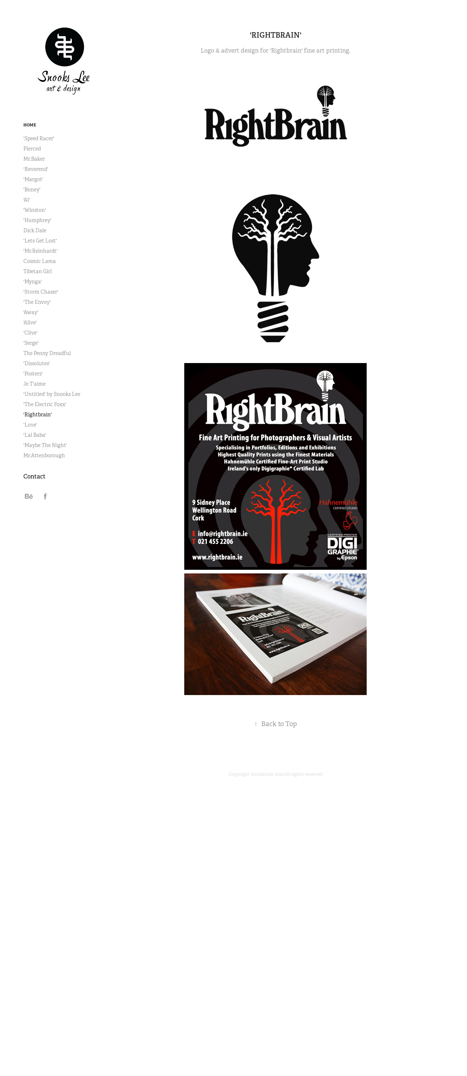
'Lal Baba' (34, 435)
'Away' (30, 312)
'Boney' (31, 189)
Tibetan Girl (37, 271)
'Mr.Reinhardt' (40, 251)
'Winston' (34, 210)
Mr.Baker (34, 159)
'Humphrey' (37, 220)
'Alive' (30, 322)
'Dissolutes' (36, 363)
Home (29, 124)
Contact (34, 476)
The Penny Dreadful (47, 353)
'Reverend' (35, 169)
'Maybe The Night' (45, 445)
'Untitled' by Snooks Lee (51, 394)
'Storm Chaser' (40, 292)
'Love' (30, 424)
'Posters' (33, 373)
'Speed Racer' (38, 138)
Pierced (32, 148)
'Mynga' (32, 281)
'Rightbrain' (37, 414)
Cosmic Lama (39, 261)
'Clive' (30, 332)
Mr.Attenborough (44, 455)
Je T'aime (34, 384)
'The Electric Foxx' (44, 404)
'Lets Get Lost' (40, 240)
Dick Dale (34, 230)
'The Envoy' (37, 302)
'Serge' (31, 343)
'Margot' (33, 179)
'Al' (26, 199)
